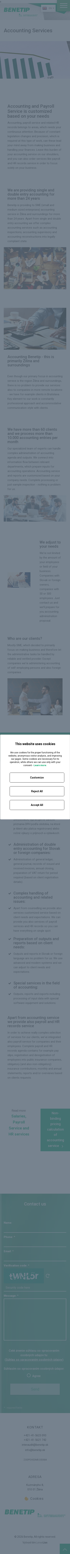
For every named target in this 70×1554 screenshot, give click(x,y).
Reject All (37, 791)
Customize (37, 777)
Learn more (40, 765)
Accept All (37, 804)
